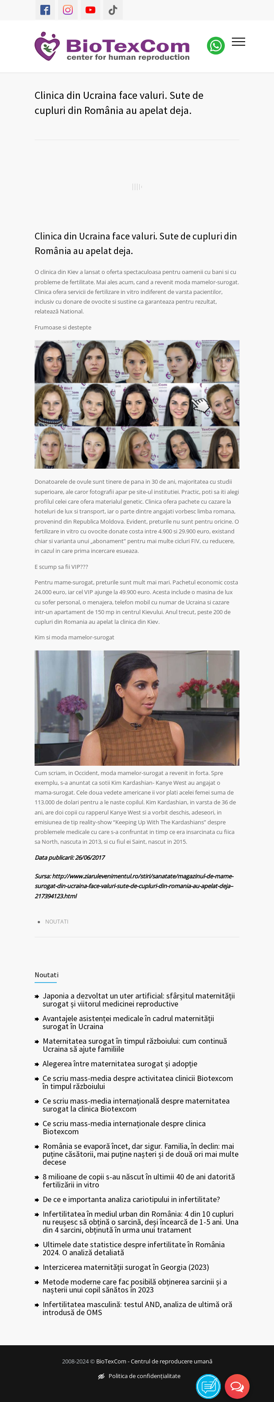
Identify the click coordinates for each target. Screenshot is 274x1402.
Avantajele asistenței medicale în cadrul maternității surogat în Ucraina (128, 1022)
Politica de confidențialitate (139, 1376)
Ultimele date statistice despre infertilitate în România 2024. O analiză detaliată (134, 1248)
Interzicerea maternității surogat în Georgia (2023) (126, 1267)
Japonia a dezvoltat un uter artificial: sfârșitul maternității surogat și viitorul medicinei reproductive (139, 1000)
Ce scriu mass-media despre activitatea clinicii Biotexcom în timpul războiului (138, 1082)
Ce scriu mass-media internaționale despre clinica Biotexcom (124, 1127)
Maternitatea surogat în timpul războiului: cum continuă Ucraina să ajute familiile (135, 1045)
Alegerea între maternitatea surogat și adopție (120, 1063)
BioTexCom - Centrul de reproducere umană (154, 1361)
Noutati (56, 921)
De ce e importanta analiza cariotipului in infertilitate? (131, 1199)
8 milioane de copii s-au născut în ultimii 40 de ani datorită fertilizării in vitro (139, 1180)
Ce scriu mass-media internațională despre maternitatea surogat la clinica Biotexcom (136, 1105)
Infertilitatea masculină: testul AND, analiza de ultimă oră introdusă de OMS (137, 1308)
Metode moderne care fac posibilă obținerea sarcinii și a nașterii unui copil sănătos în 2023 (135, 1286)
